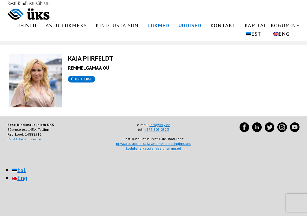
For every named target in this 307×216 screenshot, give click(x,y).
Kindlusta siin (117, 25)
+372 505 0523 (156, 129)
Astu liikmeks (66, 25)
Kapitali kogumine (272, 25)
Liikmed (158, 25)
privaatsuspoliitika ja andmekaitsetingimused (153, 143)
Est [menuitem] (21, 170)
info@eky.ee (160, 124)
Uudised (189, 25)
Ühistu (26, 25)
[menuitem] (253, 34)
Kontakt (223, 25)
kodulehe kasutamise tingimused (153, 148)
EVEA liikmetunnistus (24, 139)
